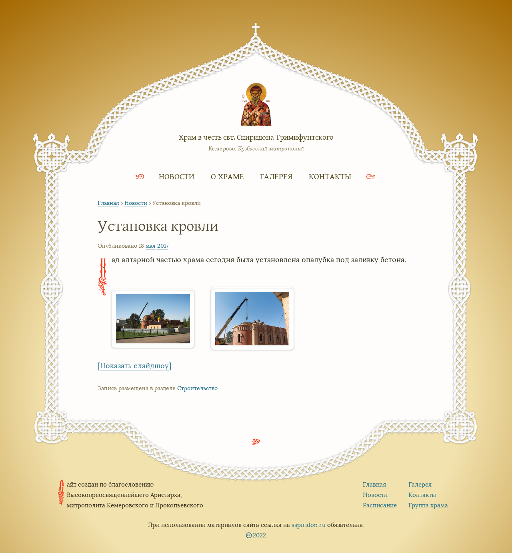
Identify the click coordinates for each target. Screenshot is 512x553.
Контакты (330, 176)
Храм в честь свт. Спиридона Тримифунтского (256, 137)
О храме (227, 176)
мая (151, 245)
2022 (259, 535)
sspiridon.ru (309, 525)
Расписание (380, 505)
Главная (108, 202)
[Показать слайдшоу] (134, 365)
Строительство (197, 388)
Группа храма (428, 505)
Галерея (276, 176)
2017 (162, 245)
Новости (176, 176)
